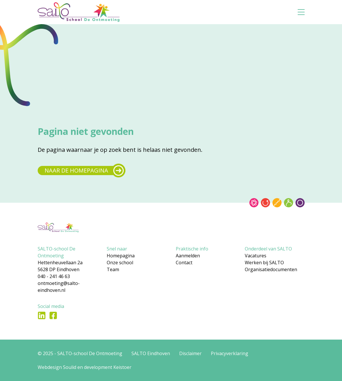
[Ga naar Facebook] (53, 315)
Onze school (120, 262)
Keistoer (122, 367)
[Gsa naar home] (91, 12)
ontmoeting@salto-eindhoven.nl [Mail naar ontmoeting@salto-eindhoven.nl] (59, 286)
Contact (184, 262)
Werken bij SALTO (264, 262)
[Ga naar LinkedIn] (41, 315)
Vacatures (255, 255)
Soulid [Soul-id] (69, 367)
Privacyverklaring (229, 353)
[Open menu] (301, 12)
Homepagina (121, 255)
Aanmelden (188, 255)
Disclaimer (190, 353)
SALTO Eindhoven (150, 353)
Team (113, 269)
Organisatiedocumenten (271, 269)
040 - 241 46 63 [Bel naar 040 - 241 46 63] (54, 276)
